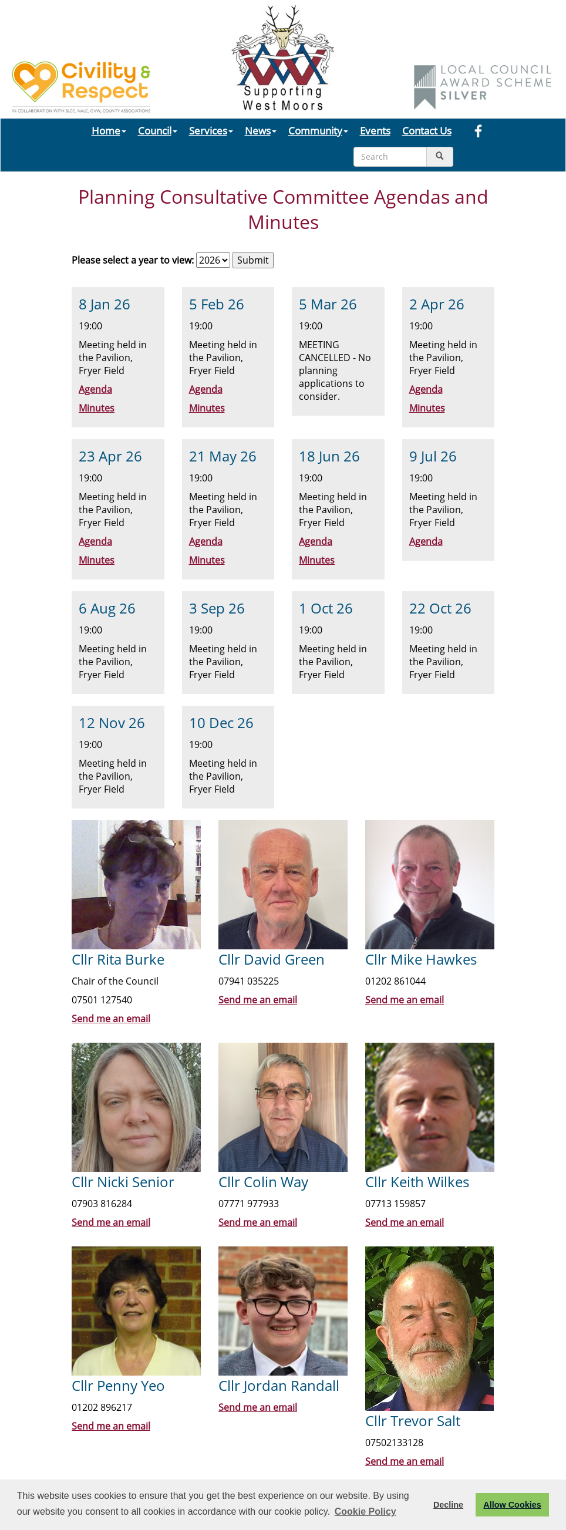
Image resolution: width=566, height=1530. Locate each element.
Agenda (95, 389)
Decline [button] (448, 1504)
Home (109, 130)
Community (318, 130)
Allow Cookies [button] (512, 1504)
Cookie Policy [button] (365, 1511)
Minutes (96, 408)
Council (157, 130)
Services (211, 130)
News (261, 130)
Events (375, 130)
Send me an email (111, 1018)
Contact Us (427, 130)
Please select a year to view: (133, 260)
